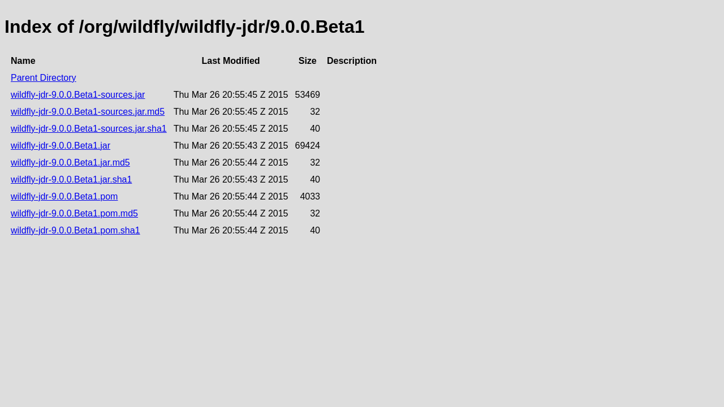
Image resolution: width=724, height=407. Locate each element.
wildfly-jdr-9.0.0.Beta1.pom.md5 (74, 213)
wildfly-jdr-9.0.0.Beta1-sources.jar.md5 (88, 111)
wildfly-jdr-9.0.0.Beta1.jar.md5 (70, 162)
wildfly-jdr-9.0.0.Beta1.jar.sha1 (71, 179)
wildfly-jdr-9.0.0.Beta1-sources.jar (78, 94)
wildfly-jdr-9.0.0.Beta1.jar (60, 145)
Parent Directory (43, 78)
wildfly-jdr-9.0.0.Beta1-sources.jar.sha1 (89, 128)
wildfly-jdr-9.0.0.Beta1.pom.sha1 (75, 230)
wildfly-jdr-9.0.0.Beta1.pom (64, 196)
